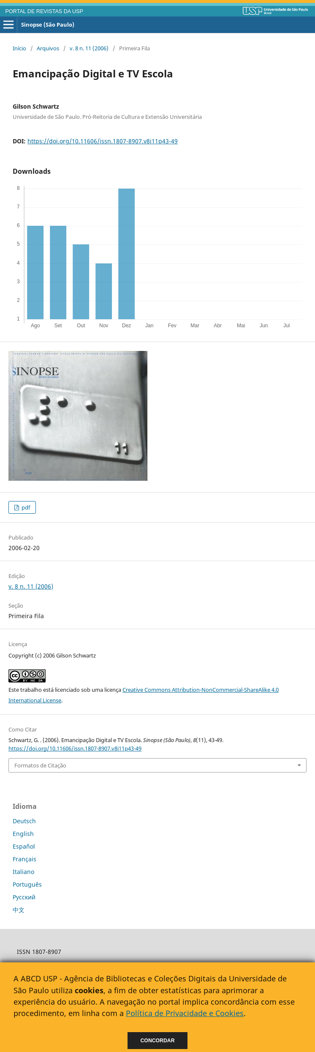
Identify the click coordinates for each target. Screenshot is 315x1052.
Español (24, 846)
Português (27, 884)
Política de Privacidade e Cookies (185, 1013)
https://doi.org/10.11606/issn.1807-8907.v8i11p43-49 (102, 141)
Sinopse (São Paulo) (47, 24)
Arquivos (48, 48)
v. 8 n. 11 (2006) (89, 48)
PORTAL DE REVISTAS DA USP (44, 11)
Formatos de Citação (40, 765)
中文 (18, 910)
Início (19, 48)
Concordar (158, 1041)
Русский (24, 897)
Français (24, 859)
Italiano (23, 872)
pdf (25, 507)
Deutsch (24, 821)
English (23, 834)
